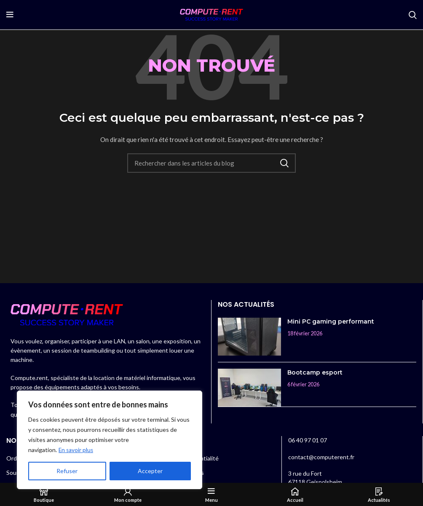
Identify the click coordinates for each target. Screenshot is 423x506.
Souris (14, 472)
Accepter (150, 470)
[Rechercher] (412, 14)
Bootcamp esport (315, 372)
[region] (109, 440)
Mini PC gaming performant (330, 321)
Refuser (67, 470)
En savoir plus (76, 449)
